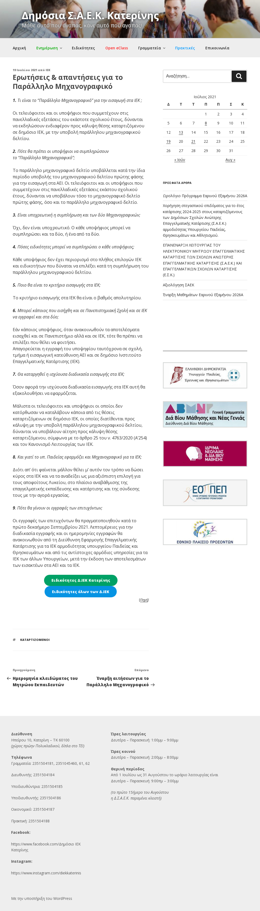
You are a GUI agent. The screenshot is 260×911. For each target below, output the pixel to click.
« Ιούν (179, 159)
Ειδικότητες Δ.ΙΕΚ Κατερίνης (80, 580)
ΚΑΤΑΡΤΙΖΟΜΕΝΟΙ (35, 640)
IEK (48, 70)
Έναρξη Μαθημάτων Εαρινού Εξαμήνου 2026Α (203, 294)
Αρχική (19, 47)
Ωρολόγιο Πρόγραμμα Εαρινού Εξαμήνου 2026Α (205, 195)
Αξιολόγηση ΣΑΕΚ (178, 284)
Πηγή (144, 599)
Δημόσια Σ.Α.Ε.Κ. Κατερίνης (90, 15)
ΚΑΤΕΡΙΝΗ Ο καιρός (205, 331)
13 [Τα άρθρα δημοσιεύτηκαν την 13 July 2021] (181, 132)
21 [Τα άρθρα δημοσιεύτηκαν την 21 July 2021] (193, 141)
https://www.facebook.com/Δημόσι (41, 844)
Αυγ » (230, 159)
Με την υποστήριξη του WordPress (41, 898)
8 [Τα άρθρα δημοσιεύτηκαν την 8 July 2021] (206, 123)
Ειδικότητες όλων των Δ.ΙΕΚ (80, 591)
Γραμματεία (152, 47)
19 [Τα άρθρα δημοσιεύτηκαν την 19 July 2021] (168, 141)
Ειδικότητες (83, 47)
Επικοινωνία (217, 47)
